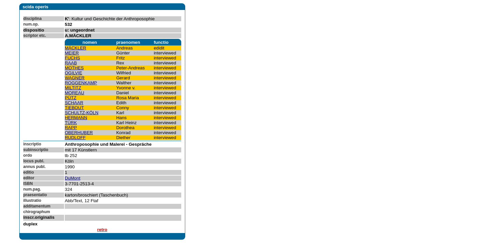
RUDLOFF (75, 137)
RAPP (71, 127)
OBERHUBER (79, 132)
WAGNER (74, 77)
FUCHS (72, 57)
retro (102, 229)
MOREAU (74, 92)
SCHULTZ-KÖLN (81, 112)
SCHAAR (74, 102)
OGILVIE (73, 72)
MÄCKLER (75, 47)
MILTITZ (73, 87)
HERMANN (76, 117)
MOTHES (74, 67)
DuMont (72, 178)
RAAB (71, 62)
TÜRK (71, 122)
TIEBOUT (74, 107)
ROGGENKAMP (81, 82)
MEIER (72, 52)
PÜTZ (70, 97)
